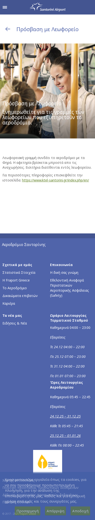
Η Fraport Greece (16, 280)
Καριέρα (8, 303)
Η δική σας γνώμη (64, 272)
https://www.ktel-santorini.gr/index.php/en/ (55, 180)
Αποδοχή (80, 510)
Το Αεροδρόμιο (14, 288)
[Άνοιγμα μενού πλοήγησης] (5, 7)
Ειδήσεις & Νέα (14, 323)
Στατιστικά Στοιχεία (18, 272)
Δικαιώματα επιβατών (20, 295)
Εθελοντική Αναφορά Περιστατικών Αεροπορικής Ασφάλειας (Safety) (69, 288)
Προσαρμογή (27, 510)
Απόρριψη (55, 510)
